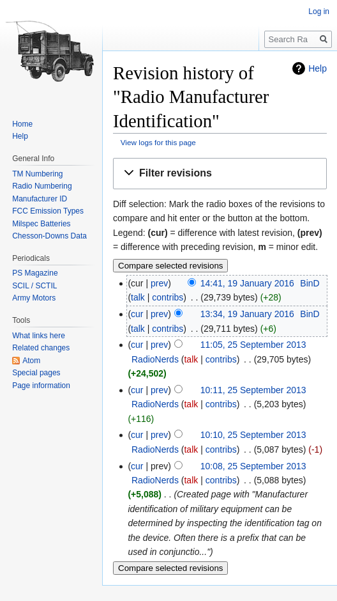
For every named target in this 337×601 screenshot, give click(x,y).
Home (22, 124)
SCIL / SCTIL (34, 285)
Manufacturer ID (39, 198)
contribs (167, 297)
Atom (31, 360)
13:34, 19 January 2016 (247, 314)
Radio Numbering (41, 186)
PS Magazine (34, 273)
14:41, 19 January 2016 (247, 283)
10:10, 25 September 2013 (253, 435)
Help (317, 68)
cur (137, 314)
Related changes (41, 347)
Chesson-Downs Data (49, 235)
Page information (41, 385)
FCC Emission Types (48, 211)
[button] (220, 173)
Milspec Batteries (41, 223)
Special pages (36, 372)
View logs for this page (158, 142)
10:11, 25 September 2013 (253, 390)
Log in (318, 11)
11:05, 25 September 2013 (253, 345)
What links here (38, 335)
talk (138, 297)
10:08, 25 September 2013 (253, 466)
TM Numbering (37, 173)
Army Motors (34, 297)
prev (159, 283)
